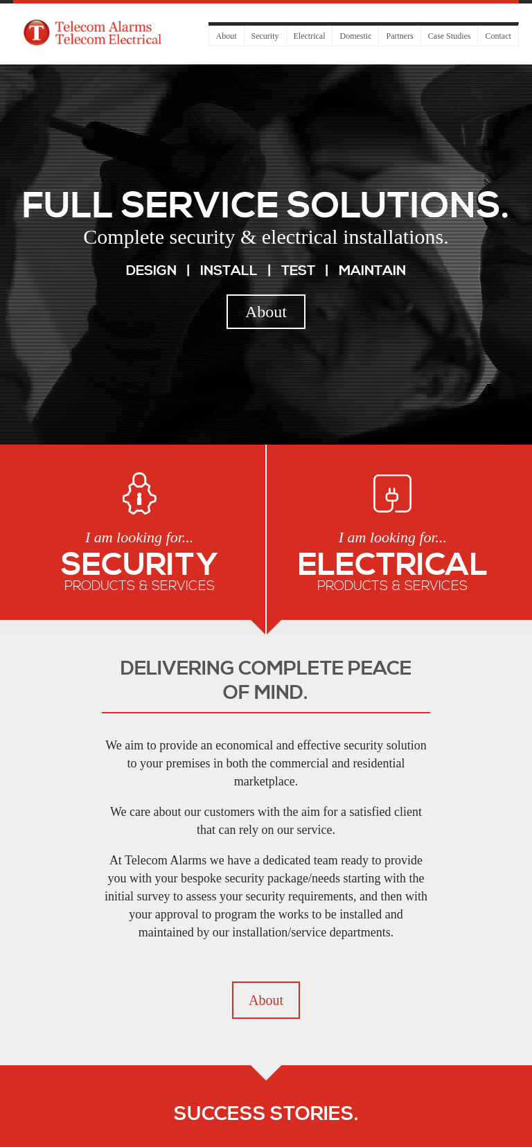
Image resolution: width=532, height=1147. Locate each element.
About (226, 36)
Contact (498, 36)
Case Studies (449, 36)
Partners (399, 36)
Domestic (355, 36)
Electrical (310, 36)
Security (265, 36)
